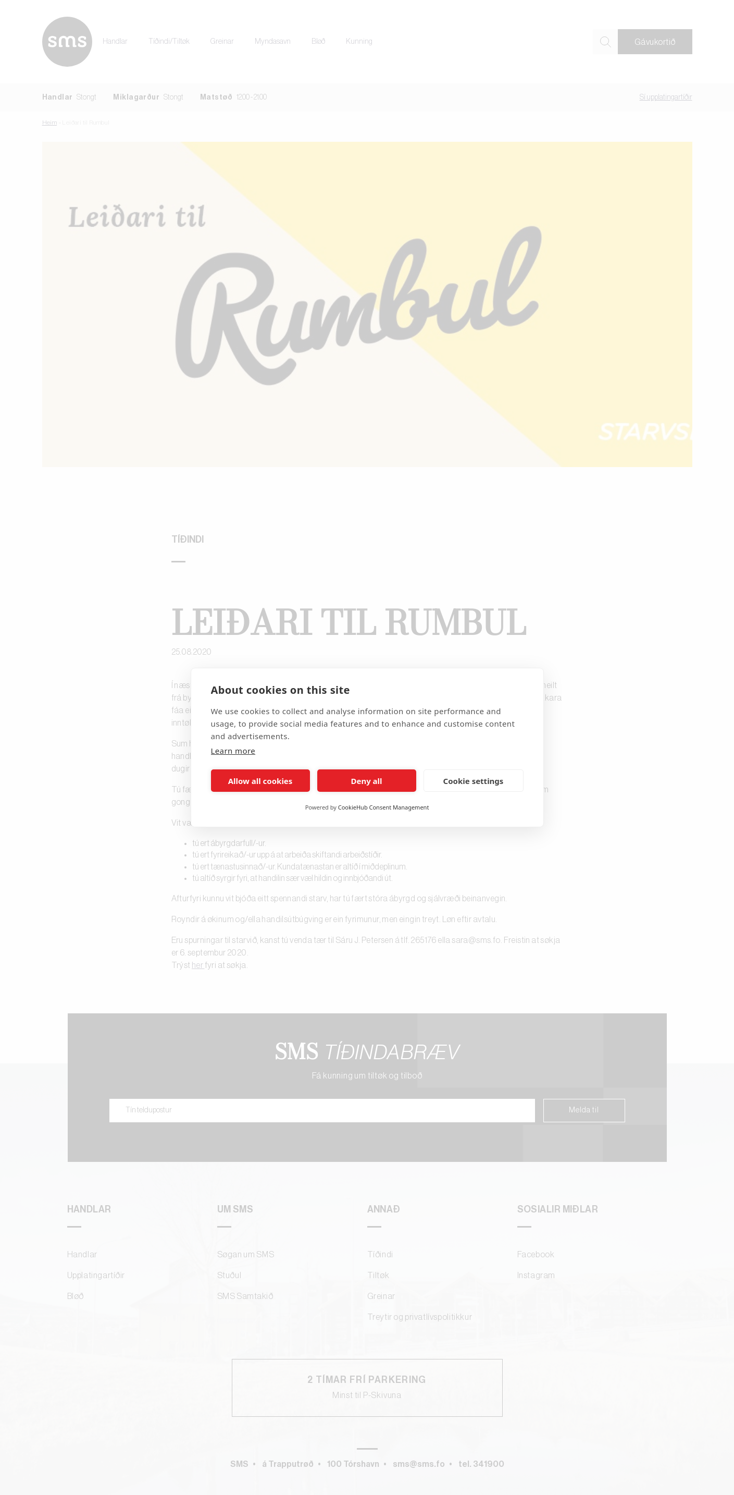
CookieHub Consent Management (383, 807)
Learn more (233, 750)
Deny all (366, 781)
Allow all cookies (260, 781)
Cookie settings (473, 781)
